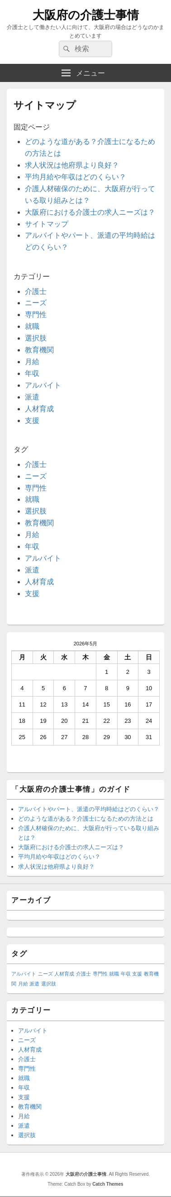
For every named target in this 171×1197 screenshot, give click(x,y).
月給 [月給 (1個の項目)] (23, 983)
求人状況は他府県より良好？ (72, 165)
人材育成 (39, 409)
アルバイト (43, 385)
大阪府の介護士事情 (86, 15)
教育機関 (39, 350)
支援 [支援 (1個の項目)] (137, 973)
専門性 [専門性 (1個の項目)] (100, 973)
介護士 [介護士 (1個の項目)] (83, 973)
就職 (32, 326)
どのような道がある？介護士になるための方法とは (85, 818)
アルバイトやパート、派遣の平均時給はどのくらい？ (88, 809)
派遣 (32, 397)
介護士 (36, 291)
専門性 (36, 314)
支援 (32, 420)
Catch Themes (107, 1184)
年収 (32, 373)
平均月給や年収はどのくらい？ (75, 177)
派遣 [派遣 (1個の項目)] (34, 983)
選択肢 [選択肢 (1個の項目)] (48, 983)
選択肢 (36, 338)
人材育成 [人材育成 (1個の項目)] (64, 973)
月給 (32, 361)
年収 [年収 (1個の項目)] (126, 973)
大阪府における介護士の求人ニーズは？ (90, 212)
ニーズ (36, 303)
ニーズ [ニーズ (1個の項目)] (45, 973)
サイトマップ (46, 224)
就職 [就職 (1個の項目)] (114, 973)
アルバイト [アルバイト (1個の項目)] (23, 973)
